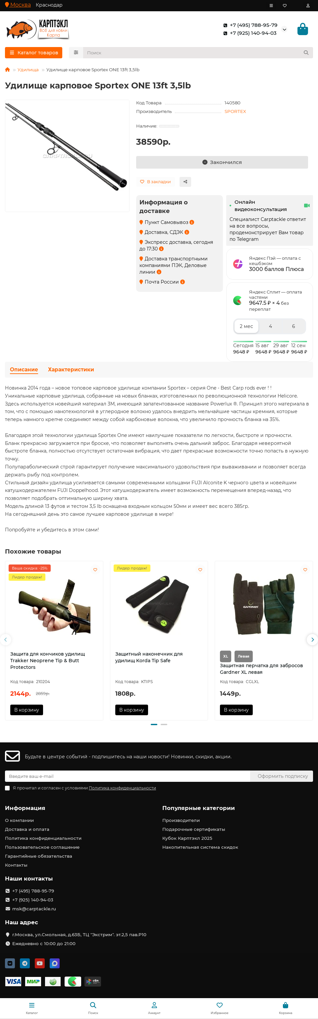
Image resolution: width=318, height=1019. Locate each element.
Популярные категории (198, 808)
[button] (5, 640)
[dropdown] (271, 5)
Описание (24, 370)
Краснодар (49, 5)
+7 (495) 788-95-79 (249, 25)
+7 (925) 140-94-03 (249, 33)
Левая (243, 657)
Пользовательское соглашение (42, 847)
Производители (181, 820)
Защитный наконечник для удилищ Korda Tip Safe (149, 658)
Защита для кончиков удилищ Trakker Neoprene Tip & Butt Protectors (47, 661)
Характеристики (71, 370)
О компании (19, 820)
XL (225, 657)
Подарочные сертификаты (193, 829)
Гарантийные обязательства (38, 856)
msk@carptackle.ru (34, 909)
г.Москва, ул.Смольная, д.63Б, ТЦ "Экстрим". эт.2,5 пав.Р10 (79, 934)
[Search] (198, 53)
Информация (25, 808)
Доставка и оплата (27, 829)
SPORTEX (235, 112)
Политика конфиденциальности (43, 838)
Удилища (28, 70)
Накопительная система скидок (200, 847)
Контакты (16, 865)
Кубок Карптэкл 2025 (187, 838)
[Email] (127, 776)
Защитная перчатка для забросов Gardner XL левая (261, 670)
